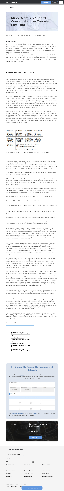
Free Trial (46, 2)
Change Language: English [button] (14, 454)
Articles (44, 468)
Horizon (35, 413)
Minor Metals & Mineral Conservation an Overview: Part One (20, 334)
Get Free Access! (32, 488)
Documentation (46, 470)
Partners (8, 473)
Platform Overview (29, 470)
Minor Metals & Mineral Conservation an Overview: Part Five (20, 350)
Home (7, 486)
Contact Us (35, 437)
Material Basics (28, 476)
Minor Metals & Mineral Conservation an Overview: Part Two (20, 339)
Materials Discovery (29, 479)
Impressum (14, 486)
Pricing (25, 468)
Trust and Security (11, 470)
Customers (9, 476)
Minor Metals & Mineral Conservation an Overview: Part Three (20, 345)
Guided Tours (45, 473)
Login (55, 2)
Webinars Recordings (47, 476)
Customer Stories (28, 473)
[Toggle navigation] (61, 2)
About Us (8, 468)
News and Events (46, 479)
